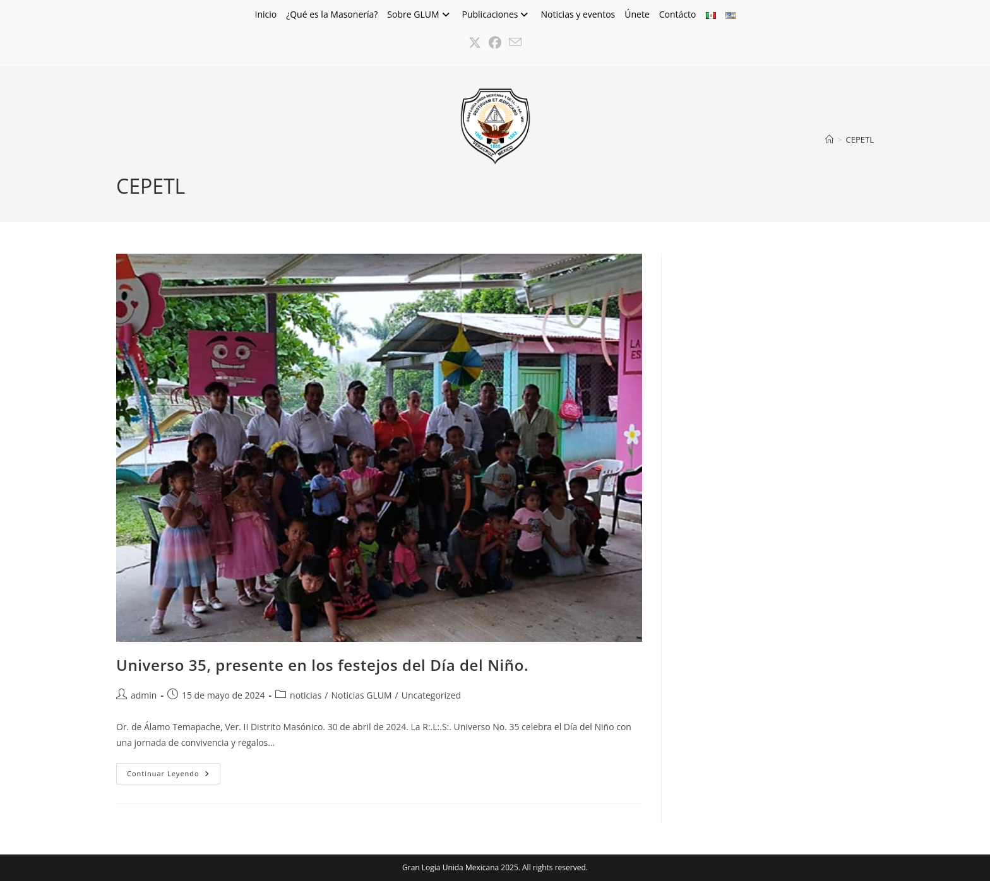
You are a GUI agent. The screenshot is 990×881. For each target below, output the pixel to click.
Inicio (265, 14)
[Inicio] (829, 139)
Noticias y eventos (577, 14)
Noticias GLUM (361, 695)
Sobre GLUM (419, 14)
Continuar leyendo (173, 775)
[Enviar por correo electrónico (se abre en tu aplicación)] (515, 43)
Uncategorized (431, 695)
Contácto (677, 14)
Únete (637, 14)
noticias (305, 695)
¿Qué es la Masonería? (332, 14)
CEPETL (860, 139)
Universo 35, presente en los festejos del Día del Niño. (322, 664)
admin (144, 695)
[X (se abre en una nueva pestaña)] (475, 43)
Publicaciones (497, 14)
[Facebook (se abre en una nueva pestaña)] (495, 43)
